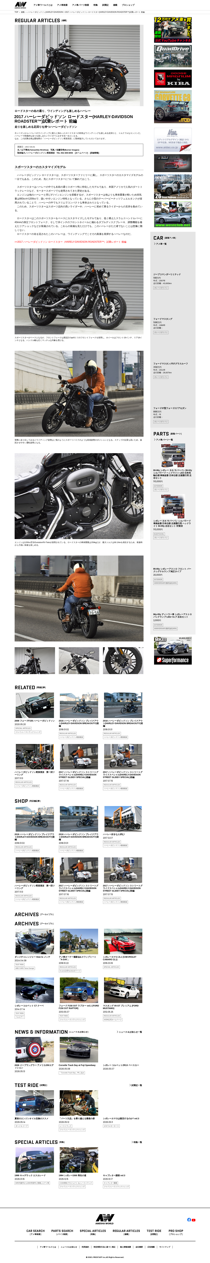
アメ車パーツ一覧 (163, 440)
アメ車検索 (62, 5)
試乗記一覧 (135, 1085)
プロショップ (128, 5)
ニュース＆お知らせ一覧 (129, 1031)
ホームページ (81, 153)
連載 (115, 5)
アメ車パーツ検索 (80, 5)
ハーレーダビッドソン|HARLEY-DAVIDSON (45, 12)
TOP (16, 12)
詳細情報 (94, 153)
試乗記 (105, 5)
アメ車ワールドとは (42, 5)
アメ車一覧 (160, 244)
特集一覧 (136, 1142)
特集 (95, 5)
